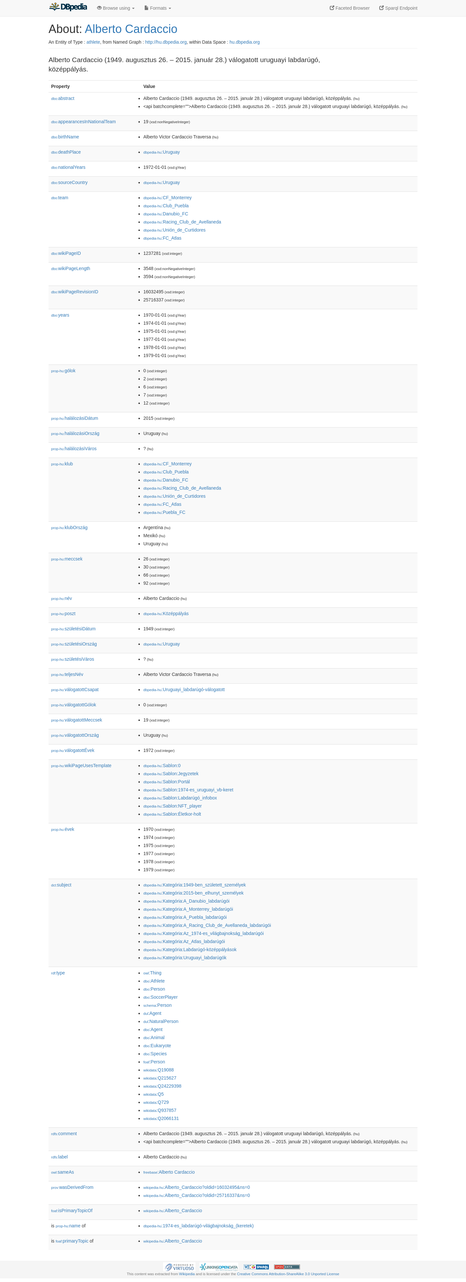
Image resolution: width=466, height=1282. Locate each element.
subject (61, 884)
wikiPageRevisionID (74, 291)
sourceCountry (69, 182)
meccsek (67, 558)
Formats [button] (157, 8)
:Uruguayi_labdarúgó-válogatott (184, 689)
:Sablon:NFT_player (172, 806)
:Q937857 (159, 1110)
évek (62, 829)
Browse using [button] (116, 8)
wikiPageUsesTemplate (81, 765)
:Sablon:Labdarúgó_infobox (180, 797)
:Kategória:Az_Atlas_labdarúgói (184, 941)
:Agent (152, 1013)
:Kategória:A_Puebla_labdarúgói (185, 917)
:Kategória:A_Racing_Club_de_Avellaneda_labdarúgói (207, 925)
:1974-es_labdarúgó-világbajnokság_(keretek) (198, 1225)
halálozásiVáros (74, 448)
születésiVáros (72, 659)
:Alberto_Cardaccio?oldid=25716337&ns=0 (196, 1195)
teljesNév (67, 674)
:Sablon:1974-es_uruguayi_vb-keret (188, 789)
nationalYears (68, 167)
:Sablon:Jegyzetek (170, 773)
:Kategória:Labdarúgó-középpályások (190, 949)
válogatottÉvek (72, 750)
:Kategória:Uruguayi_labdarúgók (185, 957)
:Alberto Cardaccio (169, 1172)
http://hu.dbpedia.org (166, 42)
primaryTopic (72, 1241)
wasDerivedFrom (72, 1187)
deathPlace (66, 152)
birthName (65, 136)
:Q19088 (158, 1069)
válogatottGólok (73, 704)
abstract (62, 98)
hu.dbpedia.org (244, 42)
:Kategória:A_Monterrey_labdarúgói (188, 909)
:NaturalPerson (160, 1021)
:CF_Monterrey (167, 197)
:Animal (153, 1037)
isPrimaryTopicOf (72, 1210)
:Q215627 (159, 1078)
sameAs (62, 1172)
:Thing (152, 972)
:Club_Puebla (166, 205)
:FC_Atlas (162, 238)
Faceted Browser (350, 8)
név (61, 598)
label (59, 1156)
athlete (93, 42)
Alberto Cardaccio (131, 29)
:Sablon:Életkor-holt (172, 814)
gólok (63, 370)
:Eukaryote (157, 1045)
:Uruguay (161, 152)
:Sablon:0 (162, 765)
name (68, 1225)
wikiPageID (66, 253)
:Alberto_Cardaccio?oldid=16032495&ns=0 (196, 1187)
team (59, 197)
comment (64, 1133)
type (58, 972)
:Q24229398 (162, 1086)
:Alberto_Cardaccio (172, 1210)
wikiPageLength (70, 268)
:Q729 (156, 1102)
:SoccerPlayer (160, 997)
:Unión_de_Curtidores (174, 230)
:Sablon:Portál (166, 781)
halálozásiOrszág (75, 433)
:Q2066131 (161, 1118)
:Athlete (154, 980)
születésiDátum (73, 628)
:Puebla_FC (164, 512)
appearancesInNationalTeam (83, 121)
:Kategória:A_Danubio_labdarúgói (186, 901)
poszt (63, 613)
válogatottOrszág (75, 735)
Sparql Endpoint (398, 8)
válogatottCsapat (75, 689)
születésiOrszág (74, 643)
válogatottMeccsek (76, 719)
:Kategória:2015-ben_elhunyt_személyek (193, 893)
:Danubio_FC (165, 213)
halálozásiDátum (74, 418)
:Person (154, 989)
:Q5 (153, 1094)
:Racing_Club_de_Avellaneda (182, 221)
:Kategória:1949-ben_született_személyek (194, 884)
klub (62, 463)
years (60, 315)
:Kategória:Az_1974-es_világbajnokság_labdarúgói (203, 933)
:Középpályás (166, 613)
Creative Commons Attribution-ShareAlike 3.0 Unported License (288, 1274)
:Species (155, 1053)
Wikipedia (187, 1274)
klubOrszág (69, 527)
